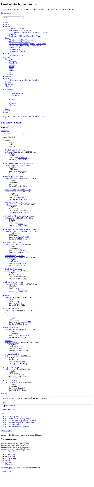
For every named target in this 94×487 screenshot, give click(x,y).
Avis (8, 165)
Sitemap (8, 82)
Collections (9, 59)
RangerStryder (12, 178)
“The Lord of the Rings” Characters (21, 40)
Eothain (10, 297)
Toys (11, 72)
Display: (10, 398)
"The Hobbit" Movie (12, 367)
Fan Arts (8, 76)
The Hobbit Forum (11, 122)
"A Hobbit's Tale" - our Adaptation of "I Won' (20, 203)
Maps (11, 74)
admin (9, 271)
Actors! (7, 295)
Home (7, 23)
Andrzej (20, 224)
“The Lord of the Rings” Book (19, 42)
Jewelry (12, 65)
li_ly (8, 244)
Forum (7, 57)
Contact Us (9, 84)
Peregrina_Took (23, 335)
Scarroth (10, 218)
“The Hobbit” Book (16, 49)
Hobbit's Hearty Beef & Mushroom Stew (19, 163)
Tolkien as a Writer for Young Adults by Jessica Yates (27, 44)
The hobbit (9, 341)
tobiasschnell (22, 277)
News (7, 24)
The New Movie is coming (14, 242)
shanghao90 (22, 263)
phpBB (11, 468)
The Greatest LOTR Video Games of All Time (25, 80)
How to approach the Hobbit (14, 176)
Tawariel (21, 388)
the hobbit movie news (12, 309)
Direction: (40, 398)
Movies (7, 53)
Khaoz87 (21, 375)
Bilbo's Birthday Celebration (14, 256)
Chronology (13, 34)
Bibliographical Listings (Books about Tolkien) (25, 36)
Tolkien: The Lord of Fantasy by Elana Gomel (25, 46)
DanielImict (22, 171)
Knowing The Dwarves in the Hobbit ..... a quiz (21, 229)
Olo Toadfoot (11, 258)
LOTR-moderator (24, 210)
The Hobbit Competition (13, 269)
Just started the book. (12, 327)
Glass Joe (10, 329)
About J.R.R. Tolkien (16, 28)
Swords (11, 67)
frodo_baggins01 (13, 343)
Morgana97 (22, 290)
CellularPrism (12, 152)
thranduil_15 (11, 284)
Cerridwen (21, 362)
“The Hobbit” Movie (16, 55)
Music (11, 70)
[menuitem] (16, 93)
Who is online (6, 431)
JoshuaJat (21, 197)
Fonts (11, 69)
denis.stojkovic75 (24, 322)
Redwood (21, 250)
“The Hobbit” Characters (17, 51)
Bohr (19, 184)
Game (7, 78)
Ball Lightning (12, 205)
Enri (19, 303)
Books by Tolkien (15, 47)
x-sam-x (12, 127)
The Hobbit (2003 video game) (15, 150)
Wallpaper (12, 61)
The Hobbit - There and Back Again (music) (20, 216)
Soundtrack (13, 63)
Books (7, 38)
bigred (20, 348)
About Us (8, 86)
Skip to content (6, 13)
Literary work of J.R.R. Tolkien (20, 30)
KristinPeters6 (23, 237)
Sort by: (24, 398)
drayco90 (10, 382)
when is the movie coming (14, 282)
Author (7, 26)
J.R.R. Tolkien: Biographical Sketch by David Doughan (28, 32)
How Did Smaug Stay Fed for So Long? (18, 190)
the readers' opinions (12, 354)
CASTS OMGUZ (11, 380)
